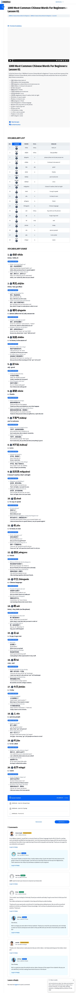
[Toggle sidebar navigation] (3, 7)
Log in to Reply (14, 847)
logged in (16, 984)
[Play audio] (16, 148)
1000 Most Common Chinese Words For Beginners (19, 15)
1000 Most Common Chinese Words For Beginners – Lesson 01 (43, 15)
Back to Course (39, 821)
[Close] (73, 980)
